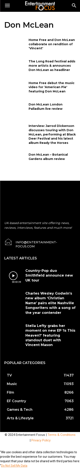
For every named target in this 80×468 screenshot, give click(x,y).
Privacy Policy (41, 440)
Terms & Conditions (62, 435)
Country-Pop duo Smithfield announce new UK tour (49, 275)
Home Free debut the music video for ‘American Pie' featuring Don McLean (51, 87)
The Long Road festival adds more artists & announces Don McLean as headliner (52, 65)
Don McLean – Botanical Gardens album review (48, 157)
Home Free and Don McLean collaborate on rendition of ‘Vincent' (52, 44)
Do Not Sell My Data (14, 465)
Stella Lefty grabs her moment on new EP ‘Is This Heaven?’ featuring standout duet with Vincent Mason (50, 335)
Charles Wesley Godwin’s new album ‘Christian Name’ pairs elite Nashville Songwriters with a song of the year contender (50, 303)
